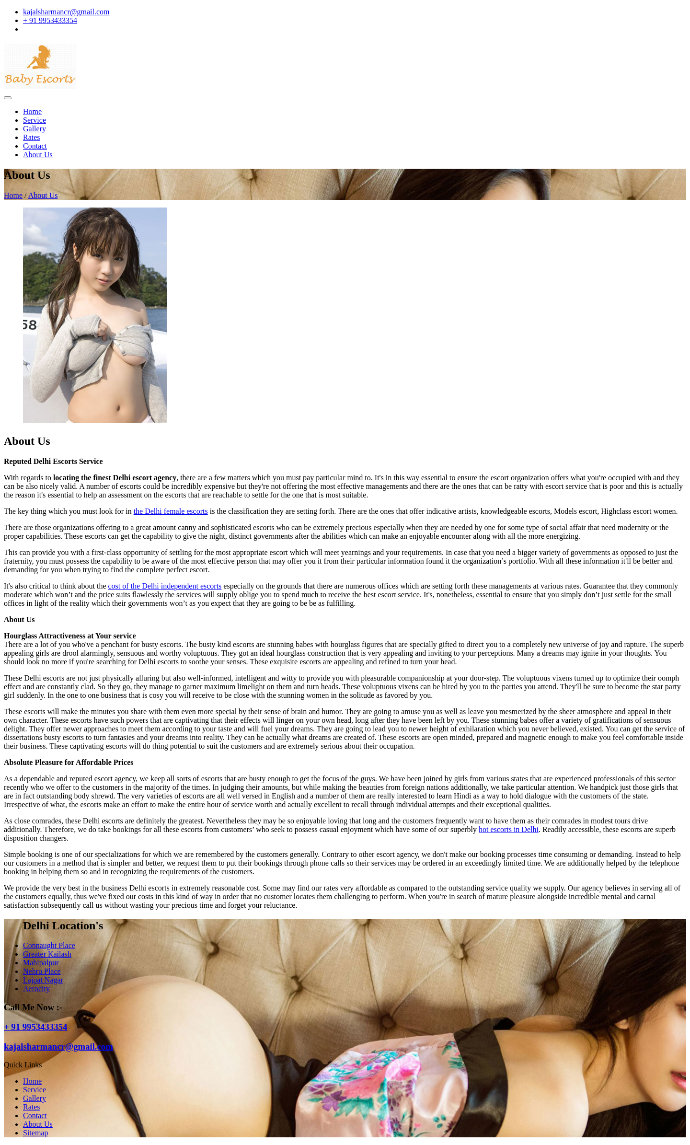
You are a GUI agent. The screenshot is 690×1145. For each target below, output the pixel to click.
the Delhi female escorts (171, 511)
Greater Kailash (47, 954)
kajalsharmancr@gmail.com (66, 12)
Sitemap (35, 1133)
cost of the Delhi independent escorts (165, 586)
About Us (38, 154)
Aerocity (36, 988)
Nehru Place (42, 971)
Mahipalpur (41, 963)
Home (32, 111)
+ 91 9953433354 (50, 20)
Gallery (34, 129)
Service (34, 120)
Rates (31, 137)
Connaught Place (49, 945)
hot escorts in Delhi (509, 829)
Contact (35, 146)
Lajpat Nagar (43, 980)
